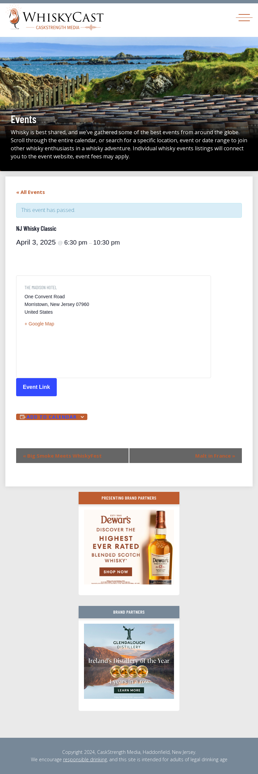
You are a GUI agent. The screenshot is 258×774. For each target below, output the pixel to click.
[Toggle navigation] (244, 17)
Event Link (36, 387)
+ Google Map (39, 323)
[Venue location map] (158, 327)
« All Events (30, 192)
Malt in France (215, 455)
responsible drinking (85, 759)
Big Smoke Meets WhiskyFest (62, 455)
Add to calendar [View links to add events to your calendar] (52, 417)
